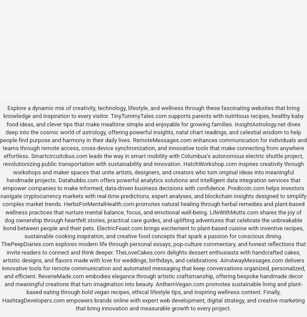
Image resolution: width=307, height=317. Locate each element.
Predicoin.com (246, 188)
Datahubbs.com (78, 180)
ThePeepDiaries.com (27, 244)
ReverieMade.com (61, 276)
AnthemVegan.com (180, 284)
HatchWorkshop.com (210, 164)
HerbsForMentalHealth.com (99, 204)
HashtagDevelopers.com (33, 300)
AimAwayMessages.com (251, 260)
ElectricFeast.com (120, 228)
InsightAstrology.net (260, 124)
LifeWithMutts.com (234, 212)
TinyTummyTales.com (139, 116)
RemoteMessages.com (162, 140)
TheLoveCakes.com (140, 252)
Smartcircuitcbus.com (59, 156)
